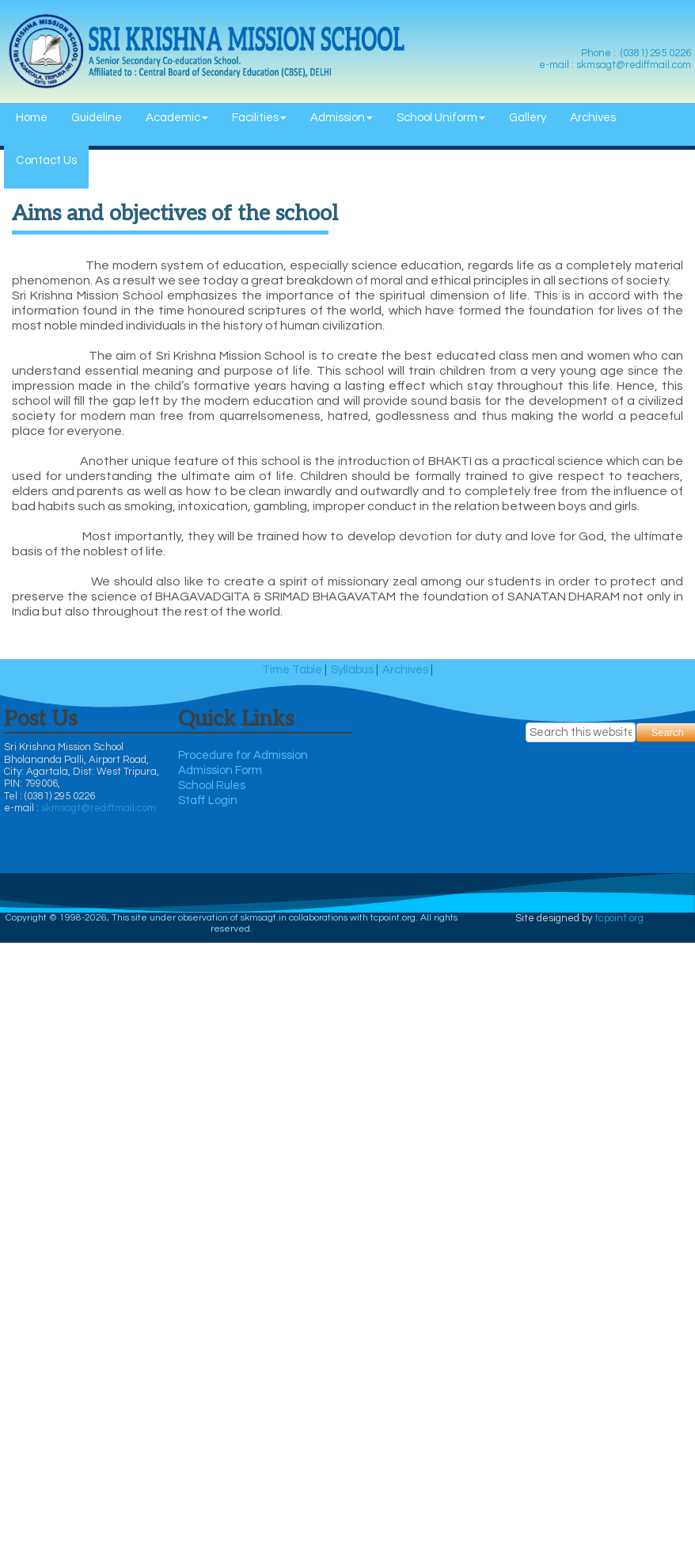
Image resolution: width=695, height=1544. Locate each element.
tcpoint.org (619, 918)
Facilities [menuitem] (259, 118)
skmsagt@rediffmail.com (98, 808)
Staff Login (207, 800)
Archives (405, 670)
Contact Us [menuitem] (46, 160)
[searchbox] (581, 732)
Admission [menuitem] (341, 118)
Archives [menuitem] (593, 118)
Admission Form (220, 770)
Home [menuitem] (31, 118)
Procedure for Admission (243, 755)
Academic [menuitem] (177, 118)
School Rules (211, 785)
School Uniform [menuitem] (441, 118)
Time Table (292, 670)
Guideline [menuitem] (96, 118)
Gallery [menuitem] (527, 118)
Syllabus (352, 670)
